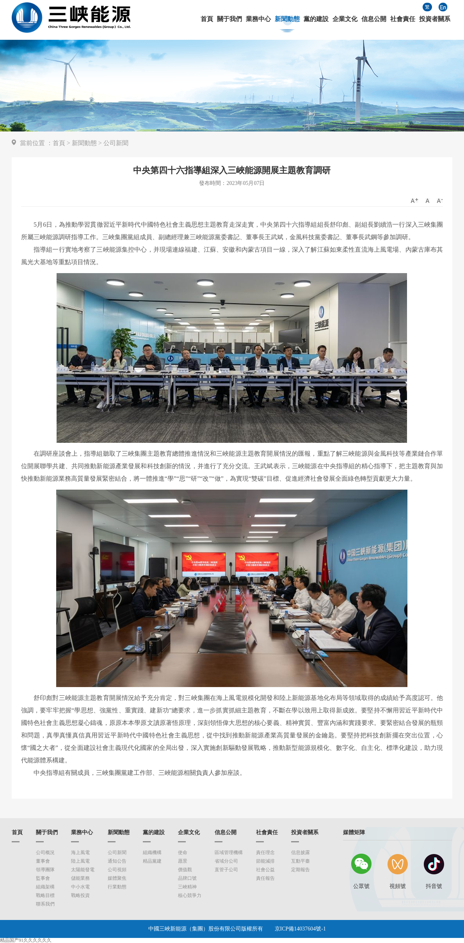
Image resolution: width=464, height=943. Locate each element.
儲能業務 (80, 878)
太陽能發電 (82, 869)
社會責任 (402, 19)
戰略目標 (45, 895)
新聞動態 (287, 19)
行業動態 (117, 887)
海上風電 (80, 852)
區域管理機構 (229, 852)
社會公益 (265, 869)
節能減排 (265, 861)
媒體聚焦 (117, 878)
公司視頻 (117, 869)
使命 (182, 852)
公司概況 (45, 852)
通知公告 (117, 861)
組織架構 (45, 887)
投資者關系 (434, 19)
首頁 (207, 19)
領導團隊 (45, 869)
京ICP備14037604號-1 (300, 929)
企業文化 (344, 19)
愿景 (182, 861)
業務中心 (258, 19)
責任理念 (265, 852)
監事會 (43, 878)
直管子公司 (226, 869)
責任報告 (265, 878)
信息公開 (373, 19)
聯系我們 (45, 904)
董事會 (43, 861)
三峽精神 (187, 887)
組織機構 (152, 852)
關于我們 (229, 19)
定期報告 (300, 869)
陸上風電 (80, 861)
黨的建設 (316, 19)
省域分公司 (226, 861)
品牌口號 (187, 878)
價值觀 (185, 869)
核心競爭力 (189, 895)
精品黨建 (152, 861)
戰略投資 (80, 895)
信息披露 (300, 852)
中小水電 (80, 887)
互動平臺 (300, 861)
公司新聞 (115, 143)
